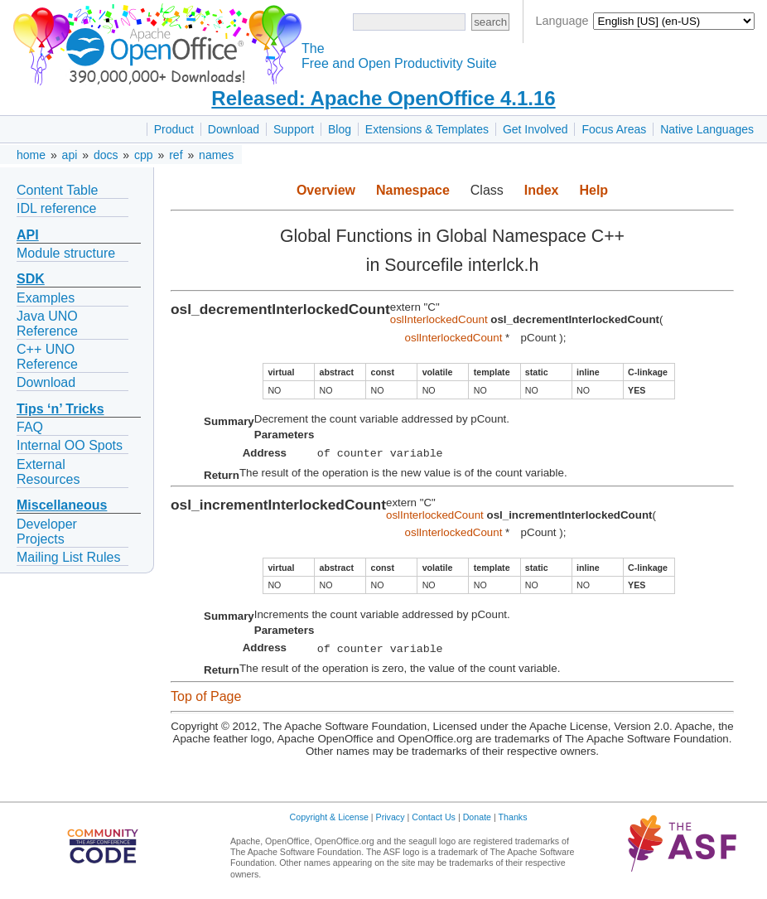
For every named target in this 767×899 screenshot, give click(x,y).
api (70, 155)
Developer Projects (47, 531)
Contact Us (434, 822)
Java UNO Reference (47, 323)
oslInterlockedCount (439, 319)
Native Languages (707, 129)
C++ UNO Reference (47, 356)
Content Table (57, 190)
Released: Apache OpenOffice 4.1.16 (383, 98)
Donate (477, 822)
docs (106, 155)
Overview (326, 190)
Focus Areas (613, 129)
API (28, 235)
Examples (46, 298)
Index (541, 190)
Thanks (513, 822)
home (31, 155)
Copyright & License (329, 822)
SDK (31, 279)
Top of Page (206, 701)
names (216, 155)
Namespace (413, 190)
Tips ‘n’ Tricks (60, 409)
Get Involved (535, 129)
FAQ (30, 427)
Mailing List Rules (68, 557)
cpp (143, 155)
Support (293, 129)
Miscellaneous (62, 505)
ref (175, 155)
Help (593, 190)
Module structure (66, 253)
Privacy (390, 822)
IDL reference (56, 208)
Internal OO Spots (70, 445)
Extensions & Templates (427, 129)
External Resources (48, 471)
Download (233, 129)
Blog (339, 129)
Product (174, 129)
